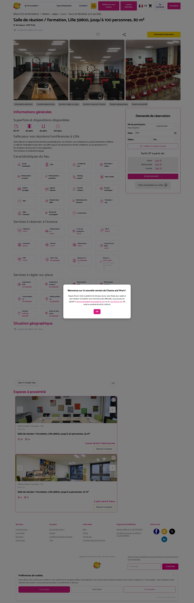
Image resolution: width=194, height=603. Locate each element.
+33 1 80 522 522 (116, 301)
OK (97, 311)
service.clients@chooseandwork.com (91, 301)
